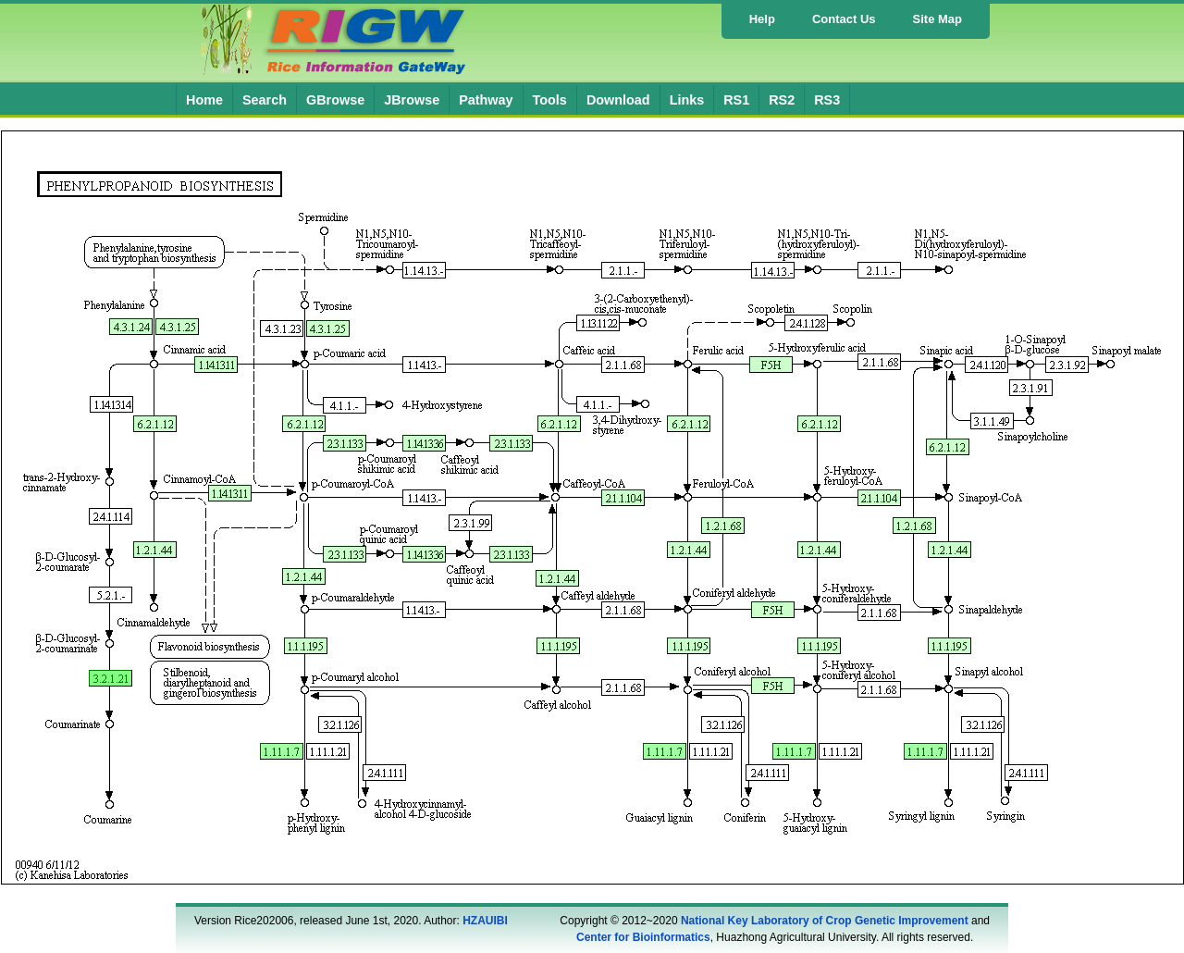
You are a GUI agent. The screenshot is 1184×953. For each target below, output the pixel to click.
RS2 (782, 100)
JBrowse (411, 100)
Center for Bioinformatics (643, 937)
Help (762, 19)
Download (618, 100)
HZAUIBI (485, 920)
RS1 (736, 100)
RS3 (827, 100)
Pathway (485, 100)
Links (687, 100)
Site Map (937, 19)
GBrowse (335, 100)
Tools (550, 100)
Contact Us (844, 19)
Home (204, 100)
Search (264, 100)
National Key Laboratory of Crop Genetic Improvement (824, 920)
